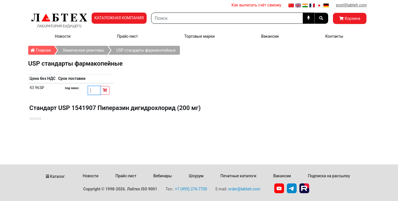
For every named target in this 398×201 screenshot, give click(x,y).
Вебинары (162, 176)
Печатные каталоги (238, 176)
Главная (42, 49)
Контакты (334, 36)
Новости (62, 36)
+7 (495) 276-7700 (191, 189)
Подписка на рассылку (329, 176)
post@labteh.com (351, 5)
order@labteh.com (244, 189)
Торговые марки (199, 36)
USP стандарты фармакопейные (146, 50)
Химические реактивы (83, 50)
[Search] (227, 18)
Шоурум (196, 176)
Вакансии (270, 36)
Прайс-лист (127, 36)
